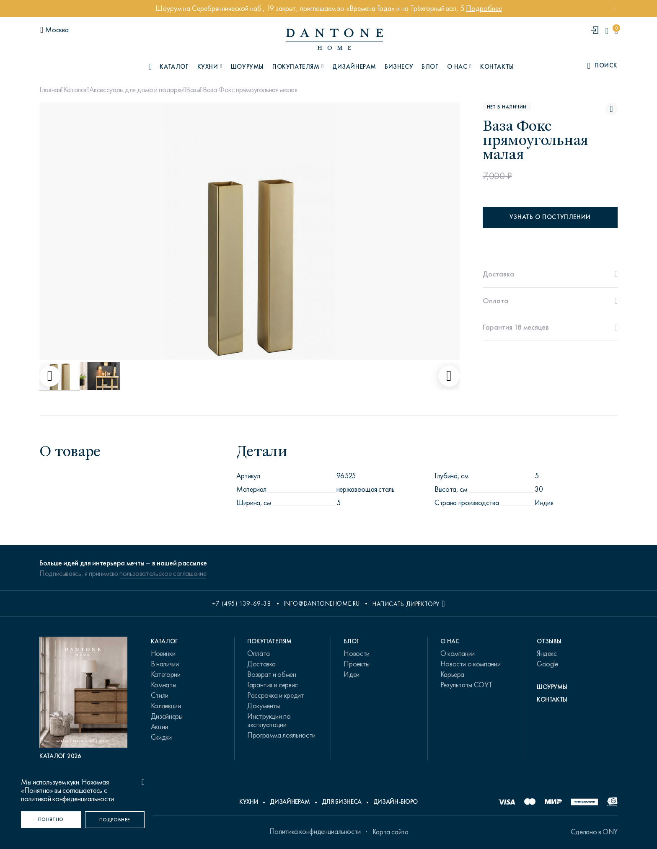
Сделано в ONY (594, 832)
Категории (166, 674)
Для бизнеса (342, 801)
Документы (263, 706)
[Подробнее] (115, 819)
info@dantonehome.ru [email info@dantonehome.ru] (322, 603)
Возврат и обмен (271, 674)
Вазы (193, 89)
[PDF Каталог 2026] (83, 698)
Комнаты (163, 685)
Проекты (356, 664)
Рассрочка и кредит (275, 695)
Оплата (258, 653)
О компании (457, 653)
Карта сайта (390, 832)
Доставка (261, 664)
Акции (159, 727)
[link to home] (334, 39)
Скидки (161, 737)
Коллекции (166, 706)
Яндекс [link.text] (547, 653)
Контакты (497, 66)
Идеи (352, 674)
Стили (159, 695)
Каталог (75, 89)
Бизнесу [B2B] (399, 66)
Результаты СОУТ (466, 685)
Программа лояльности (281, 735)
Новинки (163, 653)
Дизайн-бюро (395, 801)
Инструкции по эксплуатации (268, 720)
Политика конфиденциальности (315, 831)
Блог (430, 66)
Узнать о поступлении (550, 217)
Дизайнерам (354, 66)
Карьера (452, 674)
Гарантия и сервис (272, 685)
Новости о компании (470, 664)
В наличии (165, 664)
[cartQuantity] (616, 30)
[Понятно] (51, 819)
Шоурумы (247, 66)
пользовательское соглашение (162, 573)
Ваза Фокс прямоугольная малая (250, 89)
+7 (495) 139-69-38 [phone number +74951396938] (242, 603)
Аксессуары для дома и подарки (136, 89)
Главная (50, 89)
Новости (356, 653)
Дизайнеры (167, 716)
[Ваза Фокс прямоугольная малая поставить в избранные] (611, 109)
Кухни (248, 801)
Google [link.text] (547, 664)
